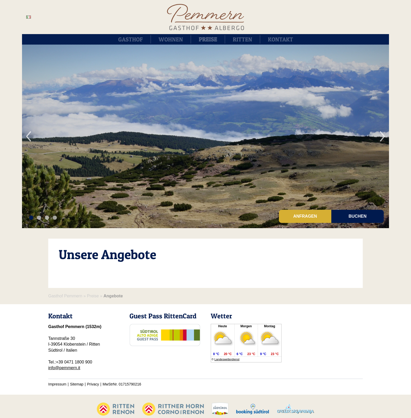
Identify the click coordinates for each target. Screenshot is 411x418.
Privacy (93, 384)
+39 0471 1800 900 (74, 362)
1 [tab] (31, 218)
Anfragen (305, 216)
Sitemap (76, 384)
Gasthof (130, 39)
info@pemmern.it (64, 368)
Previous (29, 136)
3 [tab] (47, 218)
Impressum (57, 384)
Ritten (242, 39)
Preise (208, 39)
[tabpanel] (205, 136)
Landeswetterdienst (226, 359)
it (28, 17)
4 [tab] (55, 218)
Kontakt (280, 39)
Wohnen (171, 39)
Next (382, 136)
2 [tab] (39, 218)
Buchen (357, 216)
